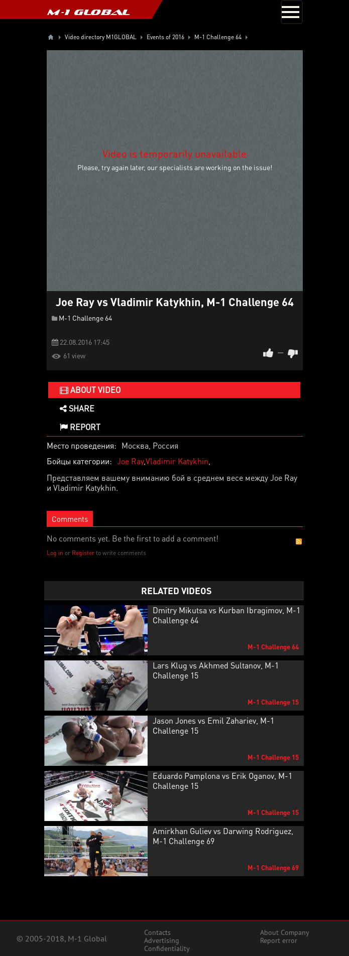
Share (77, 408)
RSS (299, 541)
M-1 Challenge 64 (85, 317)
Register (83, 553)
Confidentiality (167, 948)
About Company (284, 932)
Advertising (161, 940)
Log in (55, 553)
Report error (278, 940)
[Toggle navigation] (292, 12)
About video (90, 389)
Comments (70, 519)
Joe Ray (130, 461)
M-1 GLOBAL (88, 12)
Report (80, 427)
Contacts (157, 932)
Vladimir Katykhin (177, 461)
